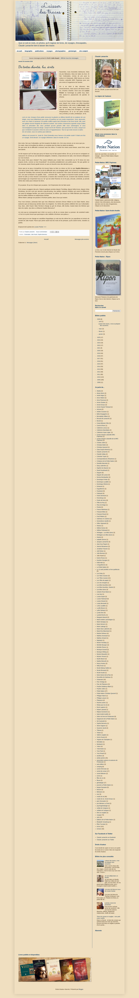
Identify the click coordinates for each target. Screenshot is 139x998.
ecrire (98, 776)
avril (100, 321)
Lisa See (99, 594)
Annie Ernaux (101, 405)
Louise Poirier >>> (40, 227)
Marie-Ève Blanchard (103, 631)
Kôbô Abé (100, 562)
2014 (99, 366)
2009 (99, 380)
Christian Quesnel (102, 447)
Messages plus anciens (82, 239)
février (101, 331)
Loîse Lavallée (101, 606)
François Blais (101, 512)
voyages (50, 51)
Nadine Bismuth (101, 661)
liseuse (99, 789)
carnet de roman (102, 771)
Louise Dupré (101, 596)
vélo (98, 817)
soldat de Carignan (102, 808)
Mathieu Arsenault (102, 635)
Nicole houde (101, 672)
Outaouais (100, 679)
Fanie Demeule (101, 495)
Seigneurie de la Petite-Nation (106, 719)
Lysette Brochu (101, 615)
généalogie (72, 51)
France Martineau (102, 509)
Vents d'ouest (101, 737)
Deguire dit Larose (102, 475)
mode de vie (100, 796)
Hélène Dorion (101, 528)
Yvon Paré (100, 751)
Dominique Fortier (102, 479)
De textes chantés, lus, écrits (36, 67)
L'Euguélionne (101, 565)
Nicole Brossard (101, 670)
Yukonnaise (100, 749)
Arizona (99, 409)
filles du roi (100, 778)
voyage (99, 815)
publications (39, 51)
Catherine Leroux (102, 428)
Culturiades (27, 234)
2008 (99, 382)
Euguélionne (100, 488)
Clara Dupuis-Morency (103, 449)
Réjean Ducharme (102, 712)
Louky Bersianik (101, 603)
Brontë (99, 421)
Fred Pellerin (100, 516)
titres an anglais (101, 812)
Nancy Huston (101, 663)
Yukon (99, 746)
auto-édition (100, 764)
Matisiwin (99, 640)
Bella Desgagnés (102, 414)
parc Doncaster (101, 801)
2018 (99, 356)
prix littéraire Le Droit (103, 803)
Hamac (99, 525)
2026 (99, 319)
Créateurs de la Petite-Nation (105, 461)
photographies (60, 51)
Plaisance (100, 700)
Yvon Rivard (100, 753)
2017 (99, 358)
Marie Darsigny (101, 622)
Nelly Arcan (100, 665)
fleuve (98, 780)
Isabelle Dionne (101, 539)
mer (98, 794)
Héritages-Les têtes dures (104, 535)
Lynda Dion (100, 612)
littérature (99, 792)
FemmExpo (100, 498)
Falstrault (99, 493)
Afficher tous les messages (69, 58)
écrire (98, 826)
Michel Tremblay (102, 642)
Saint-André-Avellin (102, 714)
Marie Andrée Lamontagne (105, 619)
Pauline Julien (101, 689)
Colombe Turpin (101, 456)
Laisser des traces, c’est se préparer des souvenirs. (112, 862)
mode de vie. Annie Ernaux (105, 799)
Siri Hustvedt (100, 721)
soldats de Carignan (103, 810)
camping (99, 766)
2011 (99, 374)
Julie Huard (34, 234)
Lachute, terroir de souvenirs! (110, 903)
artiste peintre (101, 758)
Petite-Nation (101, 691)
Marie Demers (101, 624)
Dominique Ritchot (102, 484)
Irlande (99, 537)
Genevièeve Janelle (103, 521)
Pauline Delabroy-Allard (104, 686)
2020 (99, 350)
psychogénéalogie (102, 806)
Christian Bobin (101, 445)
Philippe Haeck (101, 695)
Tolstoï (99, 732)
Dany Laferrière (101, 465)
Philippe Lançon (101, 698)
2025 (99, 337)
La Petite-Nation (101, 567)
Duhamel (99, 486)
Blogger (81, 989)
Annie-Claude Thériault (104, 407)
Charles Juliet (101, 442)
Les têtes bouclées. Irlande (105, 587)
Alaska (99, 391)
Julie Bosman (101, 553)
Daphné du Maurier (102, 468)
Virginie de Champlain (103, 739)
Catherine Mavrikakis (103, 430)
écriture (99, 829)
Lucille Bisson (101, 608)
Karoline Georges (102, 560)
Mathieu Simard (101, 638)
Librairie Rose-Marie (103, 592)
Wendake (100, 742)
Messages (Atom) (32, 242)
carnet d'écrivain (102, 769)
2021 (99, 348)
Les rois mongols (102, 582)
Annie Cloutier (101, 402)
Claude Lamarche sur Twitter (105, 839)
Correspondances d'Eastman (105, 459)
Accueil (19, 51)
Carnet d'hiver (101, 425)
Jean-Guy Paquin (102, 544)
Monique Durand (102, 649)
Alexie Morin (100, 393)
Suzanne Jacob (101, 728)
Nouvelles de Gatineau (104, 677)
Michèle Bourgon (102, 645)
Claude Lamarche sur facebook (106, 837)
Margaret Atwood (102, 617)
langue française (102, 787)
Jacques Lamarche (102, 542)
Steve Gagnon (101, 725)
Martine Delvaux (102, 633)
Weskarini (100, 744)
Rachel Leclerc (101, 702)
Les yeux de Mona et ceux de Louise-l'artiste (112, 890)
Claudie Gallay (101, 454)
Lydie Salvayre (101, 610)
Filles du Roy (101, 502)
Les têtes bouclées (102, 585)
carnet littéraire (101, 773)
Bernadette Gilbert (102, 416)
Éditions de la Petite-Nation (105, 819)
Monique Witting (101, 652)
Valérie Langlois (101, 735)
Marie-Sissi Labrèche (103, 629)
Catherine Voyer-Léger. (104, 432)
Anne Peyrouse (101, 400)
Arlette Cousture (102, 411)
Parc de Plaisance (102, 684)
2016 (99, 361)
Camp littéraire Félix (103, 423)
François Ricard (101, 514)
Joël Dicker (100, 551)
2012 (99, 372)
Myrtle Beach (101, 659)
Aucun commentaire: (42, 231)
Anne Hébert (100, 398)
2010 (99, 377)
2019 (99, 353)
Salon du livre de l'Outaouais (105, 716)
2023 (99, 342)
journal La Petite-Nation (104, 785)
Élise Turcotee (101, 824)
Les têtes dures (101, 589)
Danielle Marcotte (102, 463)
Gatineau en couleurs (103, 518)
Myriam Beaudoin (102, 654)
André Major (100, 395)
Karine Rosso (101, 558)
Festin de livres (101, 500)
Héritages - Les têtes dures (105, 532)
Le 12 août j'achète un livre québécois (108, 569)
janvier (101, 334)
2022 (99, 345)
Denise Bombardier (102, 477)
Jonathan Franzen (102, 549)
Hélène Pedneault (102, 530)
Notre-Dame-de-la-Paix (104, 675)
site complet (83, 51)
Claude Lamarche (102, 452)
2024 (99, 340)
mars (100, 329)
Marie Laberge (101, 626)
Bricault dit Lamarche (103, 418)
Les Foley (100, 573)
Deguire (99, 472)
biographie (28, 51)
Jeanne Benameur (102, 546)
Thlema (99, 730)
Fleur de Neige (101, 505)
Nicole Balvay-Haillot (103, 668)
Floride (99, 507)
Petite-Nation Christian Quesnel (106, 693)
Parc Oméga (100, 682)
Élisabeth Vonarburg (103, 822)
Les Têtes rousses (102, 578)
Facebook (100, 491)
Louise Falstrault (102, 599)
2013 (99, 369)
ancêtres (99, 755)
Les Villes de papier (103, 580)
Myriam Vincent (101, 656)
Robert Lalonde (101, 709)
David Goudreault (102, 470)
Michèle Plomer (101, 647)
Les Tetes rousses (102, 575)
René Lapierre (101, 707)
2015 (99, 364)
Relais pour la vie (102, 705)
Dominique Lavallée (103, 482)
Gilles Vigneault (101, 523)
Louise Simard (101, 601)
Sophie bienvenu (42, 234)
